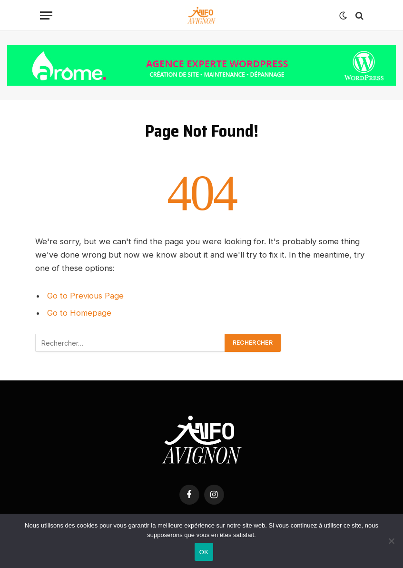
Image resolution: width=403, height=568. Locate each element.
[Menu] (46, 15)
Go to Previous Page (85, 295)
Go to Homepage (79, 313)
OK (203, 552)
